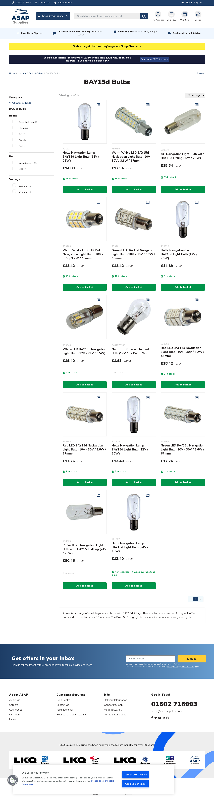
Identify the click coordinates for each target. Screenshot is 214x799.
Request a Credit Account (71, 714)
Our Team (14, 714)
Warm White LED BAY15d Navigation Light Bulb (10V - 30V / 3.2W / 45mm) (83, 254)
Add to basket (84, 189)
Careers (13, 705)
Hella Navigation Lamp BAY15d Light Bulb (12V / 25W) (179, 254)
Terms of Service (187, 666)
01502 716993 (174, 704)
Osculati (25, 140)
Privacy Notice (173, 664)
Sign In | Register (192, 2)
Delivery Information (115, 700)
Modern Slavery (113, 709)
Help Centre (63, 700)
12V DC (25, 185)
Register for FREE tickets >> (154, 59)
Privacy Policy (172, 666)
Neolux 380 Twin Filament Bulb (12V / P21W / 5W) (130, 351)
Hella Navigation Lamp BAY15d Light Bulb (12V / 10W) (130, 449)
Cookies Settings (135, 783)
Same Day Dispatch (137, 31)
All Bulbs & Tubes (20, 102)
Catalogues (15, 709)
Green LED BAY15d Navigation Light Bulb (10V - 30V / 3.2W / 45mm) (133, 254)
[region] (93, 779)
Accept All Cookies (135, 774)
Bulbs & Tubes (36, 73)
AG (22, 134)
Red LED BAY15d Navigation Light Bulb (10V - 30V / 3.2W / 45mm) (182, 352)
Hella (23, 128)
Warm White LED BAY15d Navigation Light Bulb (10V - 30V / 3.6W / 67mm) (132, 157)
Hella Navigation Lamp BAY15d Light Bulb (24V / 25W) (81, 157)
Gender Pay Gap (113, 705)
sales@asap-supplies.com (166, 711)
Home (12, 73)
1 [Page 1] (195, 599)
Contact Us (63, 705)
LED (22, 169)
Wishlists (184, 16)
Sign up (192, 659)
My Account (158, 16)
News (12, 719)
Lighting (22, 73)
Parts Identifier (65, 709)
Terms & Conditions (115, 714)
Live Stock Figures (31, 33)
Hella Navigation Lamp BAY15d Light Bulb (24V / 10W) (130, 547)
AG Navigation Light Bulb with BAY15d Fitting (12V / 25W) (182, 156)
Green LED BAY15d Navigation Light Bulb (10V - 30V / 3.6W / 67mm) (182, 449)
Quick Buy (171, 16)
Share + (200, 73)
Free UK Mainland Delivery (81, 33)
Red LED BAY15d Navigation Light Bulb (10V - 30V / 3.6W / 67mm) (84, 449)
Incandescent (28, 163)
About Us (14, 700)
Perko (23, 146)
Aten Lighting (28, 122)
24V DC (25, 191)
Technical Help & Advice (187, 33)
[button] (13, 780)
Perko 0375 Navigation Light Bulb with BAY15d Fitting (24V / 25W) (84, 549)
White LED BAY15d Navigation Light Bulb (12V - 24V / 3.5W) (84, 351)
